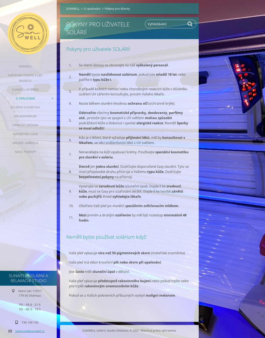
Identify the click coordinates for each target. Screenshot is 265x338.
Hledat (190, 24)
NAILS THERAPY (25, 152)
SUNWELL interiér (25, 89)
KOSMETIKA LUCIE (25, 134)
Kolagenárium (25, 116)
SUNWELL (25, 66)
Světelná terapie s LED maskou (25, 78)
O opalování (25, 98)
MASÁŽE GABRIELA (25, 143)
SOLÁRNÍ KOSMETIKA (25, 107)
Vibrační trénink (25, 125)
